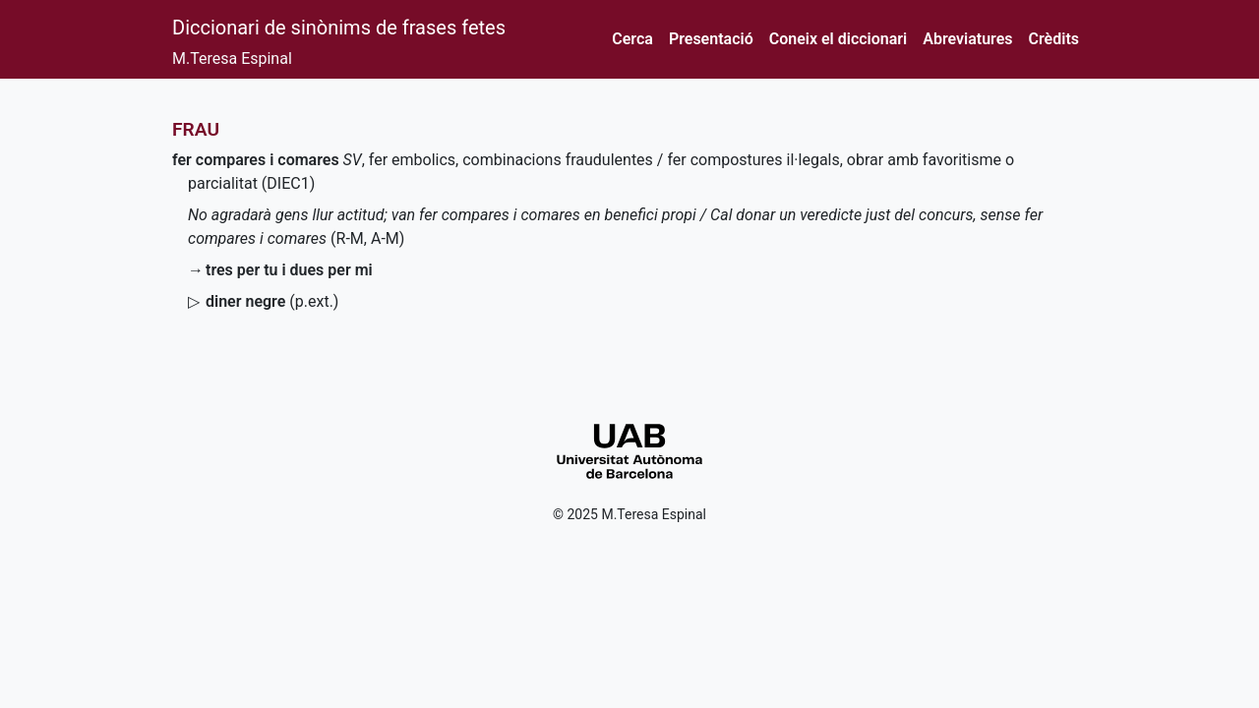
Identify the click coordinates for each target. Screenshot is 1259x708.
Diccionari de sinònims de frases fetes (339, 27)
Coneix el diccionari (838, 39)
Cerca (632, 39)
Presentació (711, 39)
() (272, 301)
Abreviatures (967, 39)
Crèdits (1054, 39)
